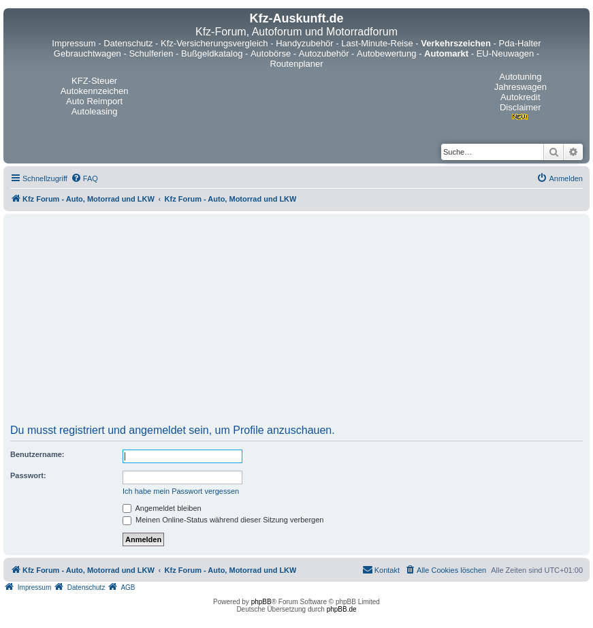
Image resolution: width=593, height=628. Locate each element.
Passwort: (28, 475)
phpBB (261, 602)
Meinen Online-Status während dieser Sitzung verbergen (223, 520)
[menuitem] (84, 178)
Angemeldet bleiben (162, 508)
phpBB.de (342, 609)
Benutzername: (37, 454)
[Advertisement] (297, 323)
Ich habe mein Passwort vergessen (181, 491)
